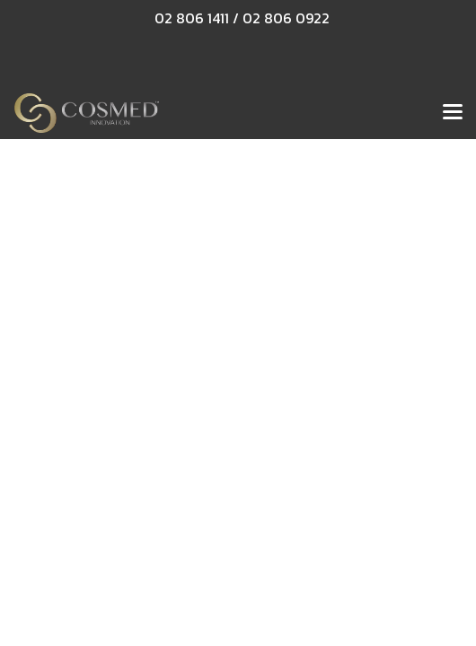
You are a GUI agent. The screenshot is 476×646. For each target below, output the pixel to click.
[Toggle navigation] (452, 113)
